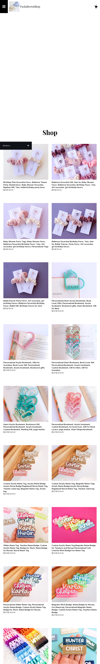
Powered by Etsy (31, 660)
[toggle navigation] (4, 6)
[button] (16, 46)
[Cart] (96, 7)
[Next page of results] (67, 653)
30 (64, 653)
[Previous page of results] (32, 653)
